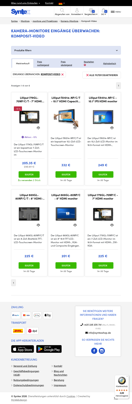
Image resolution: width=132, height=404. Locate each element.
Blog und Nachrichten (60, 372)
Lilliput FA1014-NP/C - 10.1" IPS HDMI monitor (103, 99)
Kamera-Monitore (69, 20)
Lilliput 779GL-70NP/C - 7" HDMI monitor (103, 196)
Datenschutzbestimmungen (28, 385)
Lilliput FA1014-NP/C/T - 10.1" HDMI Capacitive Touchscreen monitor (66, 99)
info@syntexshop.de (99, 332)
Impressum (60, 385)
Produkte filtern (22, 50)
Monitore (25, 20)
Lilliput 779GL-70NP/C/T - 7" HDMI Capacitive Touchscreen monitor (29, 99)
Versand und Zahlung (25, 366)
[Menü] (127, 377)
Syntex (14, 20)
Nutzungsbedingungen (26, 380)
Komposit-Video (52, 74)
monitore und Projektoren (45, 20)
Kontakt (49, 3)
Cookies (70, 396)
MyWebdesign (19, 400)
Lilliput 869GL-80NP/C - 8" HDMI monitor (65, 196)
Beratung (59, 380)
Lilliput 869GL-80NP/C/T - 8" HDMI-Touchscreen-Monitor (29, 196)
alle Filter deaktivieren (102, 75)
